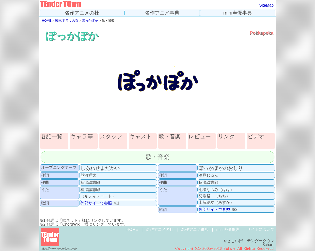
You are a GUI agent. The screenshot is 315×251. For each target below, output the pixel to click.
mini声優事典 (237, 13)
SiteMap (266, 5)
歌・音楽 (170, 137)
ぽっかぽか (90, 20)
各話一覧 (52, 137)
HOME (46, 20)
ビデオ (256, 137)
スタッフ (111, 137)
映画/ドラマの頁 (67, 20)
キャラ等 (81, 137)
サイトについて (260, 229)
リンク (226, 137)
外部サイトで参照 (96, 203)
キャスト (140, 137)
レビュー (200, 137)
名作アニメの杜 (82, 13)
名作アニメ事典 (162, 13)
